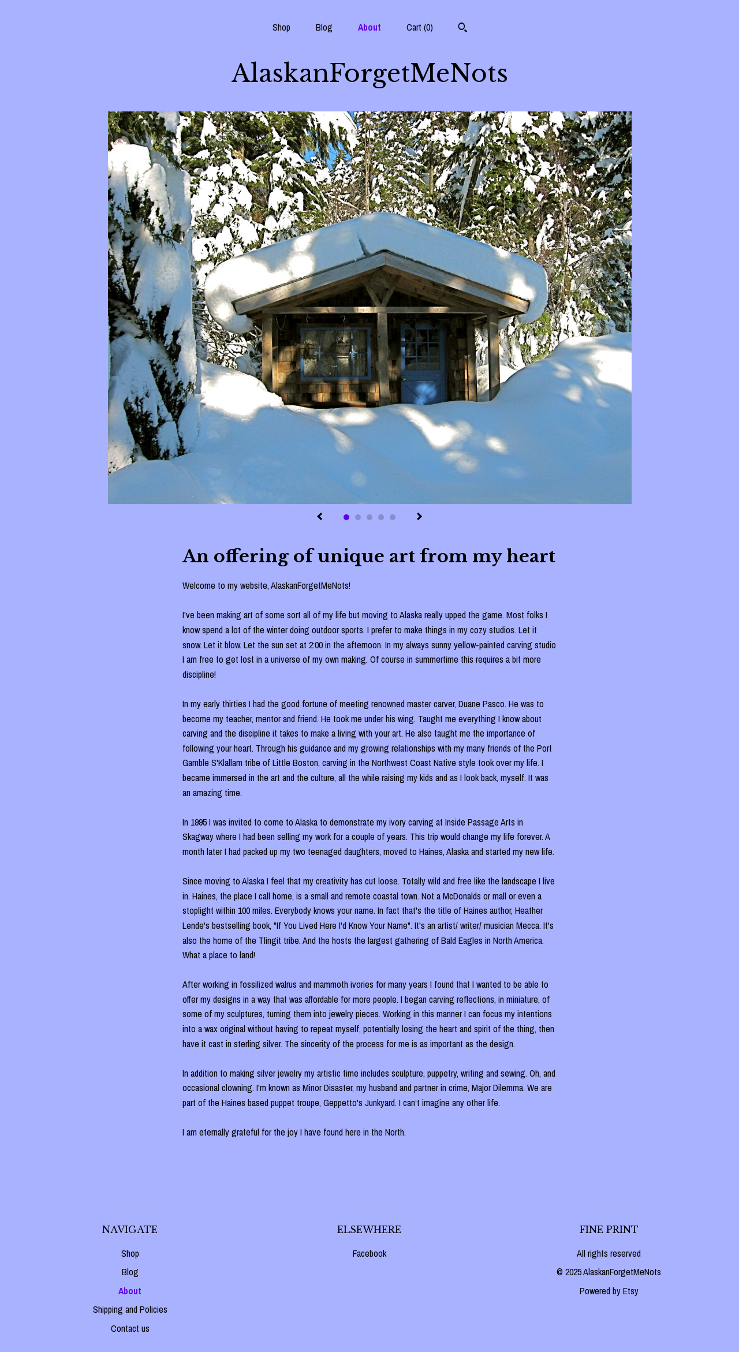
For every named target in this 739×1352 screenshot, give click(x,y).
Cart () (419, 27)
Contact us (130, 1328)
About (369, 27)
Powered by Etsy (609, 1290)
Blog (324, 27)
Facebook (369, 1253)
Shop (281, 27)
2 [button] (358, 517)
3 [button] (369, 517)
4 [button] (381, 517)
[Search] (462, 29)
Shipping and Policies (130, 1309)
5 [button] (392, 517)
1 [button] (346, 517)
